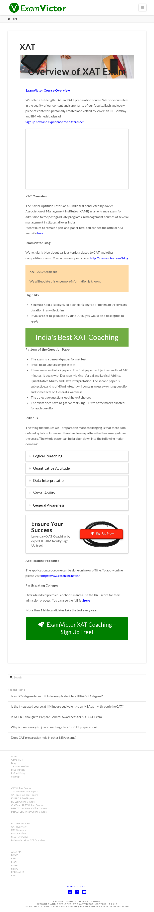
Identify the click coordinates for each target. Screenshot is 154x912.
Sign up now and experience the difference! (54, 122)
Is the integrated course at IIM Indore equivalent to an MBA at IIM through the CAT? (67, 706)
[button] (142, 7)
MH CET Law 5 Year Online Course (29, 811)
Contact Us (17, 759)
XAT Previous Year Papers (24, 791)
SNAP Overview (19, 836)
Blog (13, 763)
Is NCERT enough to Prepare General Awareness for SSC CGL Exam (56, 717)
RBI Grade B (17, 872)
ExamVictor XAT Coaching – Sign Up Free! (77, 628)
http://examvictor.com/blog (109, 258)
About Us (16, 756)
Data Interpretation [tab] (49, 480)
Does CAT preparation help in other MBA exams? (44, 737)
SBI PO (14, 868)
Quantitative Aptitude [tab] (51, 468)
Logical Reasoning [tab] (47, 456)
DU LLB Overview (20, 823)
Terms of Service (20, 766)
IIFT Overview (18, 833)
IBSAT (14, 862)
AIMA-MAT (17, 852)
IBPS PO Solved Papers (22, 798)
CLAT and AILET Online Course (27, 805)
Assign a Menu (77, 886)
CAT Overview (18, 826)
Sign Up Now (102, 533)
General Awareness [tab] (49, 505)
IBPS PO (15, 865)
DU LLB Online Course (23, 801)
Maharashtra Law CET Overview (28, 840)
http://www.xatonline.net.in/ (60, 575)
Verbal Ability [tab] (44, 493)
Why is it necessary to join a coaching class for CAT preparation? (54, 727)
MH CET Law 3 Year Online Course (29, 808)
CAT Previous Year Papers (24, 795)
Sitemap (15, 776)
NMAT (14, 855)
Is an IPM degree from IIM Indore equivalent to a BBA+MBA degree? (57, 696)
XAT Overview (18, 830)
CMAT (14, 858)
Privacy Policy (18, 769)
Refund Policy (18, 773)
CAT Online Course (21, 788)
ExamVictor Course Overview (47, 90)
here (40, 233)
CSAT (14, 875)
